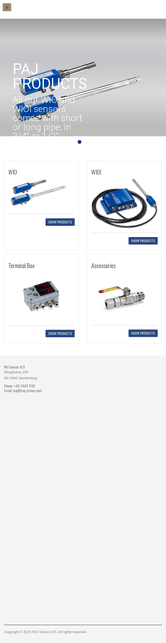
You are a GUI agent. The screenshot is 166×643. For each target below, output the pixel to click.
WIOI (96, 172)
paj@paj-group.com (27, 390)
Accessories (103, 265)
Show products (60, 222)
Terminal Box (21, 265)
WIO (12, 172)
